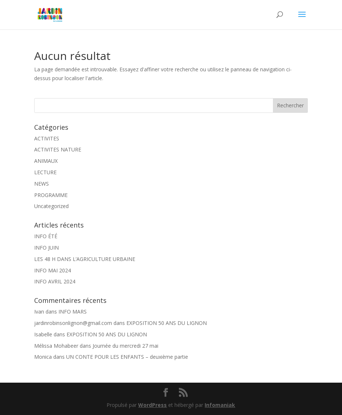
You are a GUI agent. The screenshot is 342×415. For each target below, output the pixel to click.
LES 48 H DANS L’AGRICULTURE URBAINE (84, 258)
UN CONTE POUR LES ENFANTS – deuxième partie (127, 356)
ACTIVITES (46, 138)
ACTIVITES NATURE (57, 149)
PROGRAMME (51, 195)
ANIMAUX (46, 160)
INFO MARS (72, 311)
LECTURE (45, 172)
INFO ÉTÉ (45, 236)
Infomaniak (220, 404)
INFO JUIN (46, 247)
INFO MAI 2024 (52, 270)
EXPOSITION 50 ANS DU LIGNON (166, 322)
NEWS (41, 183)
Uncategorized (51, 206)
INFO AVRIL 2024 (54, 281)
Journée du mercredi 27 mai (125, 345)
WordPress (152, 404)
